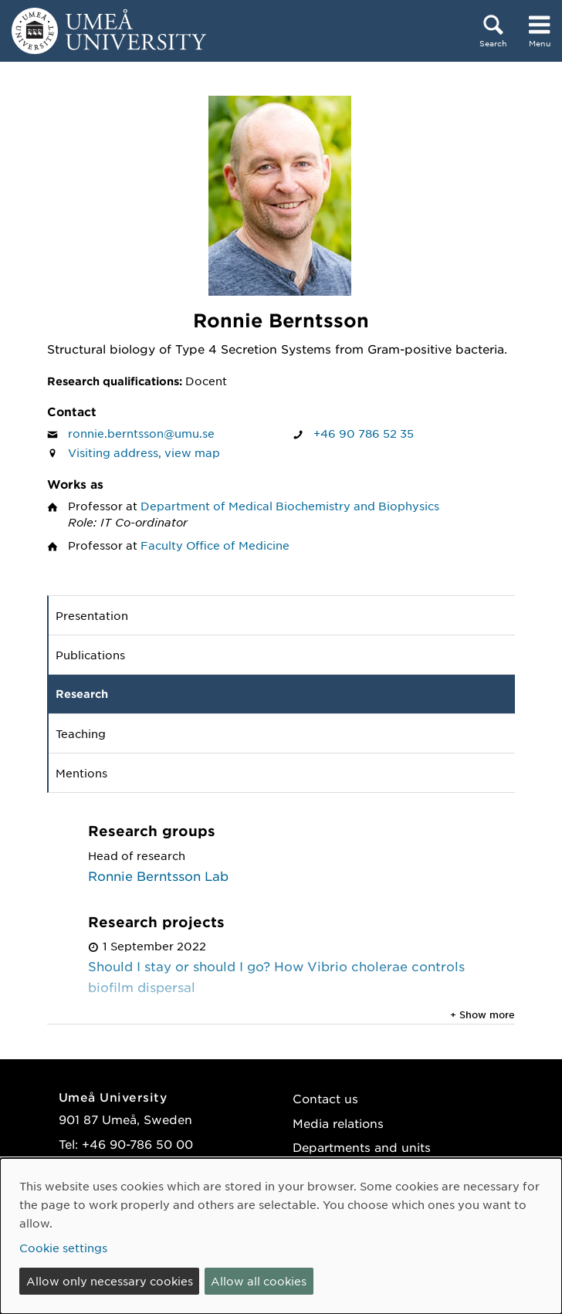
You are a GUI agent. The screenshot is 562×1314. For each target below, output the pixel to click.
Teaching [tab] (81, 733)
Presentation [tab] (92, 615)
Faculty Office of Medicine (214, 545)
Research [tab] (82, 693)
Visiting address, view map (144, 452)
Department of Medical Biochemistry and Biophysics (289, 506)
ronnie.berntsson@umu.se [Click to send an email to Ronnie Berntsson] (141, 433)
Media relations (338, 1123)
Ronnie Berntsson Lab (158, 875)
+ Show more (482, 1014)
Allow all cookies (258, 1281)
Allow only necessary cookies (109, 1281)
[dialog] (281, 1236)
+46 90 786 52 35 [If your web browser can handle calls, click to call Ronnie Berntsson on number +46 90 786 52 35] (363, 433)
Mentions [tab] (81, 773)
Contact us (325, 1098)
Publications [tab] (90, 655)
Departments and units (362, 1147)
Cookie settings (63, 1248)
